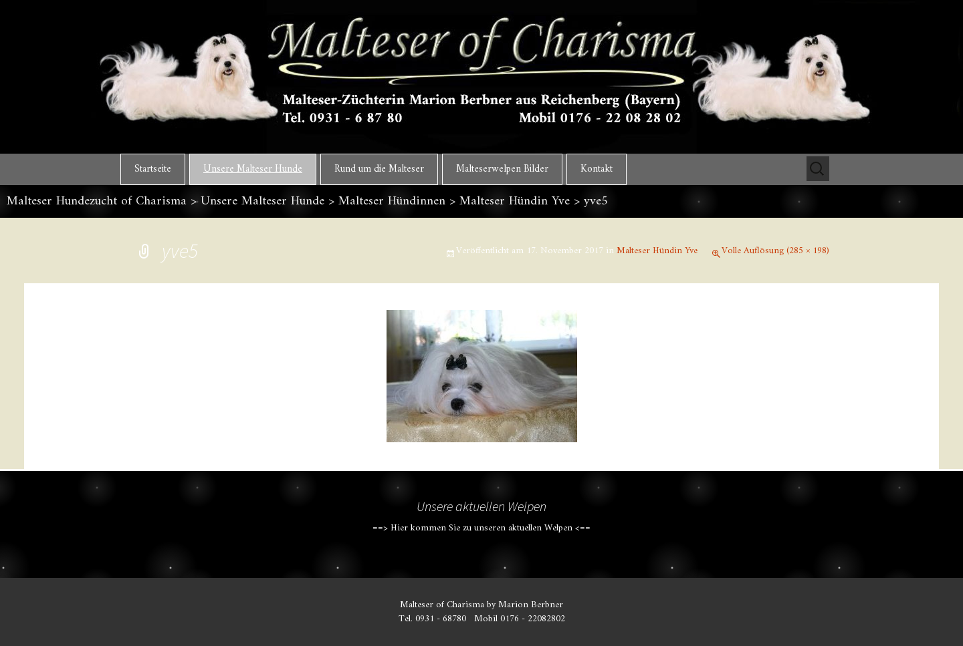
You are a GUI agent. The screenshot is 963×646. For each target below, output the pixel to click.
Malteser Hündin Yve (657, 251)
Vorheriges (175, 358)
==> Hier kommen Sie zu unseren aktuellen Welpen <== (481, 528)
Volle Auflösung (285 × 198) (775, 251)
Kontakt (596, 169)
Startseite (152, 169)
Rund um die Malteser (379, 169)
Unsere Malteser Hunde (252, 169)
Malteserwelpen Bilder (502, 169)
